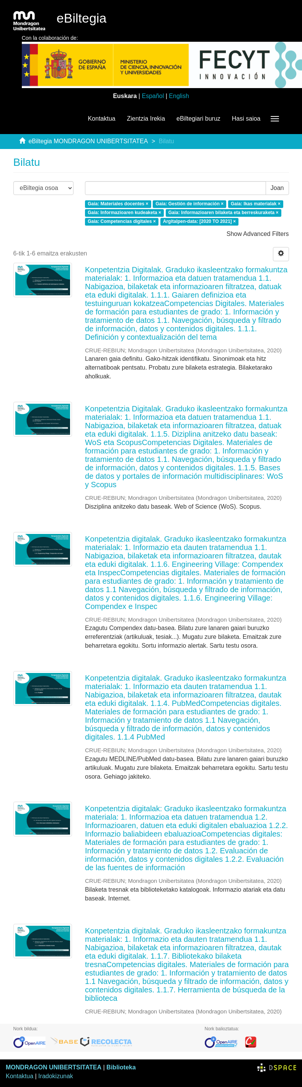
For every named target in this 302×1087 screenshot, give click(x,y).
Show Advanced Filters (258, 234)
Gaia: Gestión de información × (189, 203)
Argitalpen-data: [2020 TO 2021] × (199, 221)
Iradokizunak (55, 1076)
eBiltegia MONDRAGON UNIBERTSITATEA (88, 141)
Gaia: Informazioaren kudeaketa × (124, 212)
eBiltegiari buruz (198, 118)
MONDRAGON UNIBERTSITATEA (53, 1067)
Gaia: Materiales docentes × (118, 203)
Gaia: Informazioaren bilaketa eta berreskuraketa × (223, 212)
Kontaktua (101, 118)
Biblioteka (120, 1067)
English (179, 96)
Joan (277, 188)
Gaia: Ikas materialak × (256, 203)
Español (153, 96)
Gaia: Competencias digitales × (122, 221)
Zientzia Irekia (146, 118)
